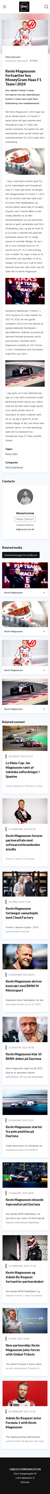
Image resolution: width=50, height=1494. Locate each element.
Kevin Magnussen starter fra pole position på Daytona (24, 1131)
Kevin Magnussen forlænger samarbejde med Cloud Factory (22, 913)
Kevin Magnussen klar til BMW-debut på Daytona (23, 1056)
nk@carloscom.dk (25, 529)
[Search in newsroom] (46, 7)
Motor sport (11, 453)
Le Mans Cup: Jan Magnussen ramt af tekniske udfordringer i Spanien (23, 769)
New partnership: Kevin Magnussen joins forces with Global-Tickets (23, 1349)
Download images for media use (20, 555)
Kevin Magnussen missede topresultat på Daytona (24, 1202)
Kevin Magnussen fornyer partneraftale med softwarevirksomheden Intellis (24, 842)
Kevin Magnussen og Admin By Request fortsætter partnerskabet (25, 1276)
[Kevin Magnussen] (25, 575)
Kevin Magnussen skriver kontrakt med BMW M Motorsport (24, 985)
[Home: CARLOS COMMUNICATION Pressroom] (24, 7)
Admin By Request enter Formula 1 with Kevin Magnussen (23, 1422)
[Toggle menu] (4, 6)
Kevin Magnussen (14, 467)
